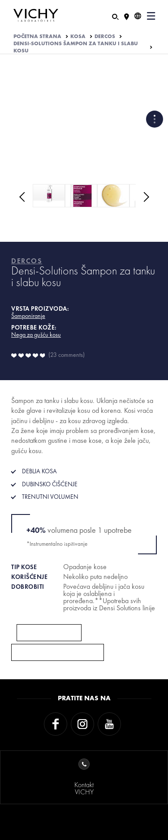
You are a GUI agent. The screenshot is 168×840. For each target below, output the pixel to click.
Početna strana (37, 36)
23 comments (66, 354)
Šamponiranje (28, 316)
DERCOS (105, 36)
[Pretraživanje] (115, 16)
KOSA (78, 36)
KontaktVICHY (84, 778)
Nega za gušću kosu (36, 334)
